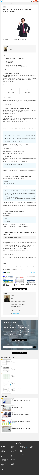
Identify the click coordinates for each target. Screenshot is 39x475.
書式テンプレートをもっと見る (19, 289)
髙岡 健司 (10, 47)
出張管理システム (27, 334)
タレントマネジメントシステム (8, 329)
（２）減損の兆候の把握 (9, 61)
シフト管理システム (6, 332)
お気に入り (34, 272)
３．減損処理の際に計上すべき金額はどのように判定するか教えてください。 (16, 63)
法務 (11, 454)
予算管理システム (17, 329)
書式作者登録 (12, 464)
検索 (34, 347)
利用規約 (21, 451)
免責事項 (21, 450)
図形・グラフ (3, 451)
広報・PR (3, 464)
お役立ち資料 (12, 446)
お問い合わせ (31, 447)
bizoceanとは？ (13, 463)
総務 (11, 452)
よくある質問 (31, 446)
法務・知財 (3, 461)
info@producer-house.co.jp (16, 313)
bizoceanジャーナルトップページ (19, 352)
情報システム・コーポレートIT (5, 468)
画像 (2, 454)
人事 (11, 456)
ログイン (34, 1)
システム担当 (13, 459)
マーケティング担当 (13, 450)
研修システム (13, 334)
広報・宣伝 (12, 451)
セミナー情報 (12, 461)
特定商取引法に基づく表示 (23, 454)
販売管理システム (6, 327)
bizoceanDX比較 (3, 446)
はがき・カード (4, 452)
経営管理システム (6, 334)
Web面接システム (25, 329)
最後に (6, 69)
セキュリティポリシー (23, 447)
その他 (2, 469)
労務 (11, 455)
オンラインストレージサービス (23, 327)
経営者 (12, 447)
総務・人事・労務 (4, 460)
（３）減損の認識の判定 (9, 62)
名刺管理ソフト (14, 327)
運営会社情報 (22, 446)
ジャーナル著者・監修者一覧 (14, 465)
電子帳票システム (6, 325)
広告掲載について (22, 452)
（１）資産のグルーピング (10, 59)
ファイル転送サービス (14, 325)
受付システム (20, 334)
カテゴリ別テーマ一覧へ (19, 340)
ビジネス (3, 450)
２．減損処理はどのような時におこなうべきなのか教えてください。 (15, 58)
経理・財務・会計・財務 (5, 459)
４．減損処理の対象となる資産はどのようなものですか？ (13, 65)
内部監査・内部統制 (4, 463)
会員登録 (36, 1)
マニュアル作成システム (15, 332)
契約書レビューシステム (25, 332)
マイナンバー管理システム (24, 325)
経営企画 (3, 465)
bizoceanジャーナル (3, 456)
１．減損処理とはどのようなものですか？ (11, 57)
